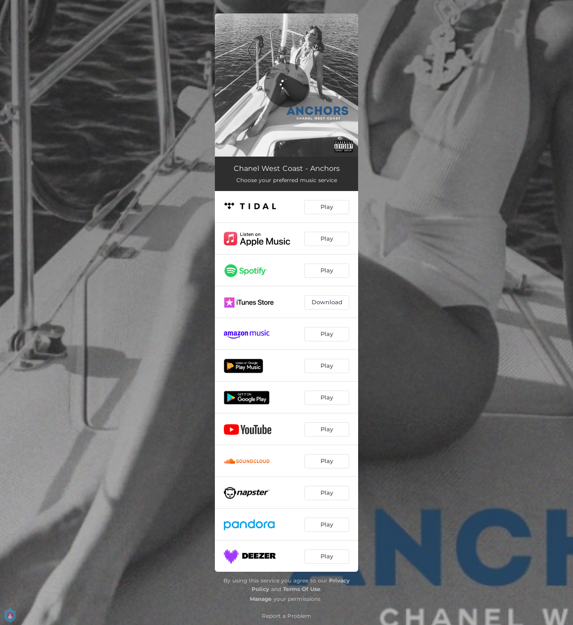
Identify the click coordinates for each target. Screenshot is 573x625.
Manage (261, 598)
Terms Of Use (302, 589)
